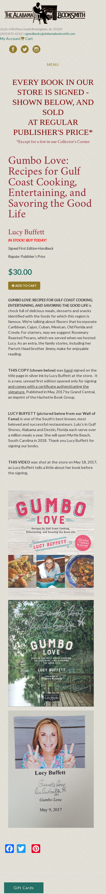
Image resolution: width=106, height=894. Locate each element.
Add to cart (24, 285)
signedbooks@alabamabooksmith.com (49, 34)
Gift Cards (24, 887)
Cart (29, 38)
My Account (10, 38)
